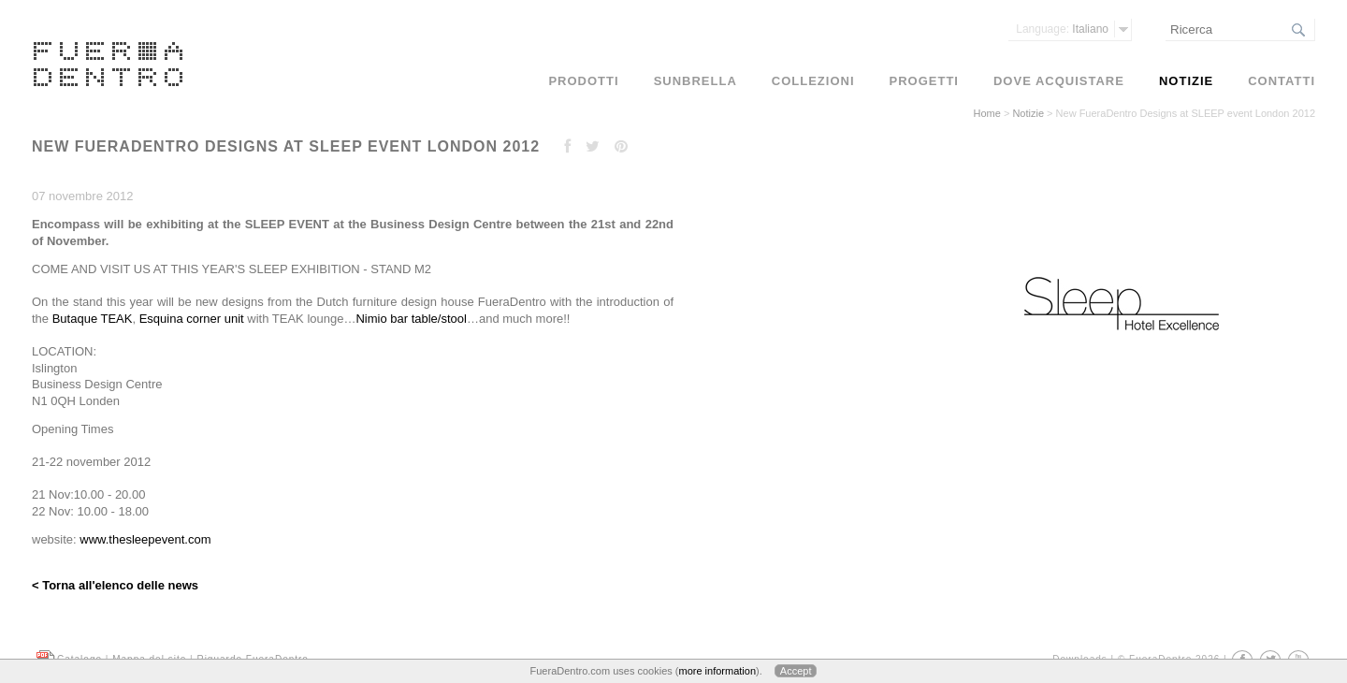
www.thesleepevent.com (145, 539)
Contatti (1281, 81)
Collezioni (813, 81)
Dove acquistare (1058, 81)
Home (987, 113)
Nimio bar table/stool (411, 319)
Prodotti (583, 81)
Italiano (1062, 29)
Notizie (1028, 113)
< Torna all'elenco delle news (115, 585)
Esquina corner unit (191, 319)
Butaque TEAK (92, 319)
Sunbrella (695, 81)
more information (717, 670)
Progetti (924, 81)
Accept (796, 670)
